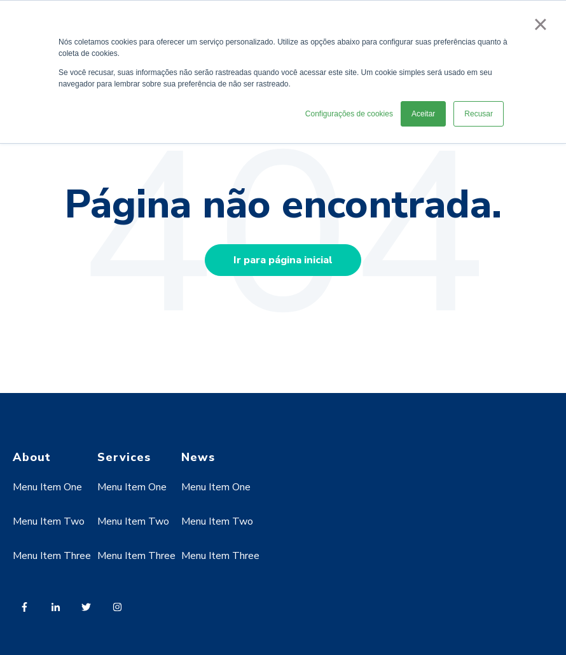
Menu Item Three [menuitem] (52, 556)
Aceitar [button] (423, 113)
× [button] (540, 24)
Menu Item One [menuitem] (47, 487)
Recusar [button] (478, 113)
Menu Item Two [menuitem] (49, 521)
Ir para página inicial (283, 260)
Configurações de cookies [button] (349, 113)
